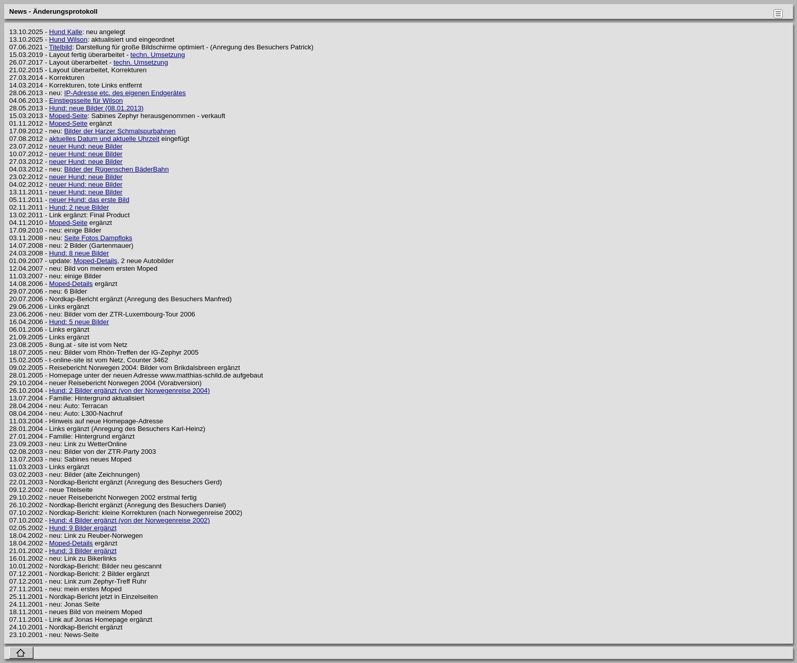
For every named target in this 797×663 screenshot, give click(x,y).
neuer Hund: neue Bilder (86, 146)
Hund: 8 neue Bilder (79, 253)
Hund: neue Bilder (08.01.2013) (96, 108)
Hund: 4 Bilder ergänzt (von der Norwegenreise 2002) (129, 520)
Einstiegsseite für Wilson (86, 100)
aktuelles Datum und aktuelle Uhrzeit (104, 138)
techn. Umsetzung (158, 55)
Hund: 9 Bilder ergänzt (83, 528)
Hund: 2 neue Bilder (79, 207)
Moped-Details (95, 261)
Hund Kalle (65, 32)
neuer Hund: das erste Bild (89, 200)
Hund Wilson (68, 39)
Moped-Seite (68, 116)
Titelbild (60, 47)
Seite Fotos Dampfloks (98, 238)
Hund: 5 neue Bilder (79, 322)
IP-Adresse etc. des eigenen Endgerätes (125, 93)
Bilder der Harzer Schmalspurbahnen (119, 131)
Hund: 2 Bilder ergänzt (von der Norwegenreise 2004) (129, 390)
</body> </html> (776, 328)
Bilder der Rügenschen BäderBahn (116, 169)
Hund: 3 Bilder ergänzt (83, 551)
